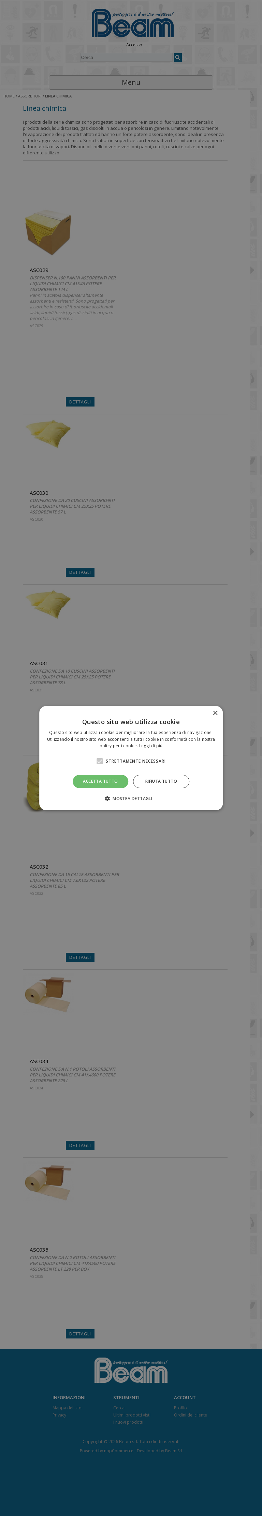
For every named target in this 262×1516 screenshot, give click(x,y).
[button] (131, 798)
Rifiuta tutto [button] (161, 781)
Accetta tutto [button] (100, 781)
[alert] (131, 758)
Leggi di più (151, 746)
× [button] (215, 713)
